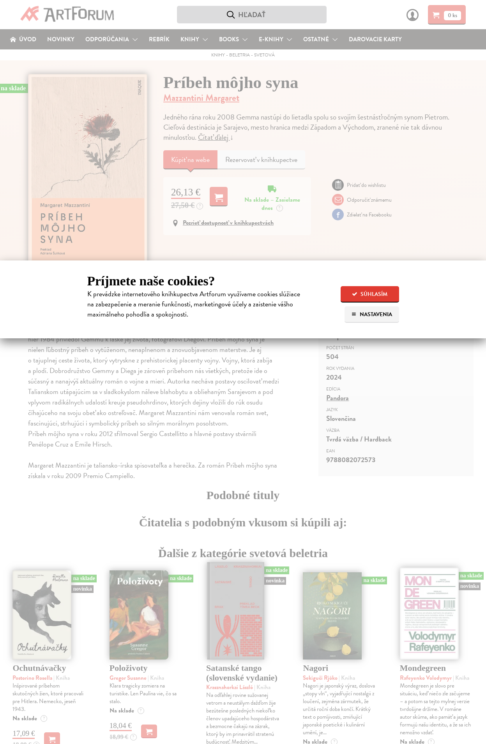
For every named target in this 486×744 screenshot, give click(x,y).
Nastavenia (371, 314)
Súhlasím (369, 294)
